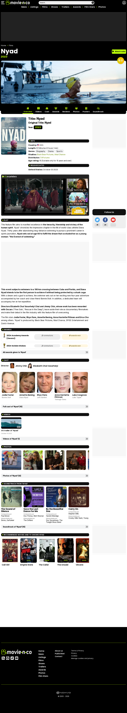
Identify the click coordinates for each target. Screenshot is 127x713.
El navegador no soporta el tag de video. (34, 197)
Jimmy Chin (21, 365)
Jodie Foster (8, 395)
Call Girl (5, 564)
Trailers (65, 6)
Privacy (74, 653)
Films (44, 6)
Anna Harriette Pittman (62, 396)
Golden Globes (19, 346)
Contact (58, 656)
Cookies (74, 656)
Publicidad (59, 653)
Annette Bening (27, 395)
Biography (40, 151)
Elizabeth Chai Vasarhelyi (45, 365)
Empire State (26, 564)
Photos (102, 6)
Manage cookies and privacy (82, 658)
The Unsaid (62, 564)
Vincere (79, 564)
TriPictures (45, 157)
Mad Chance (60, 154)
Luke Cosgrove (79, 395)
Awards (77, 6)
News (24, 6)
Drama (51, 151)
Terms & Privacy (77, 651)
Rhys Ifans (42, 395)
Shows (54, 6)
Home (3, 45)
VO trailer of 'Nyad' (9, 430)
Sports (59, 151)
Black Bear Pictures (45, 154)
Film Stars (90, 6)
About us (59, 651)
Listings (34, 6)
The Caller (44, 564)
